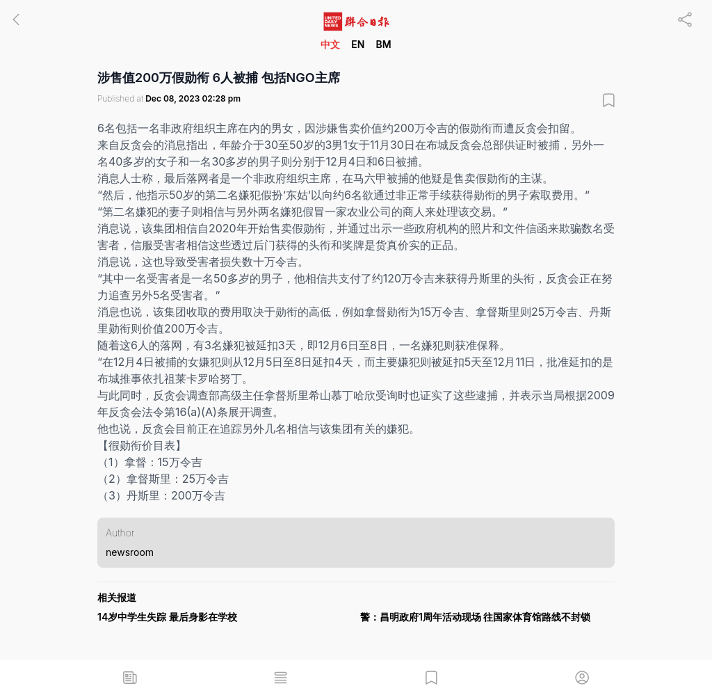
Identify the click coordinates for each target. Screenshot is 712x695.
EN (357, 44)
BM (383, 44)
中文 (330, 44)
